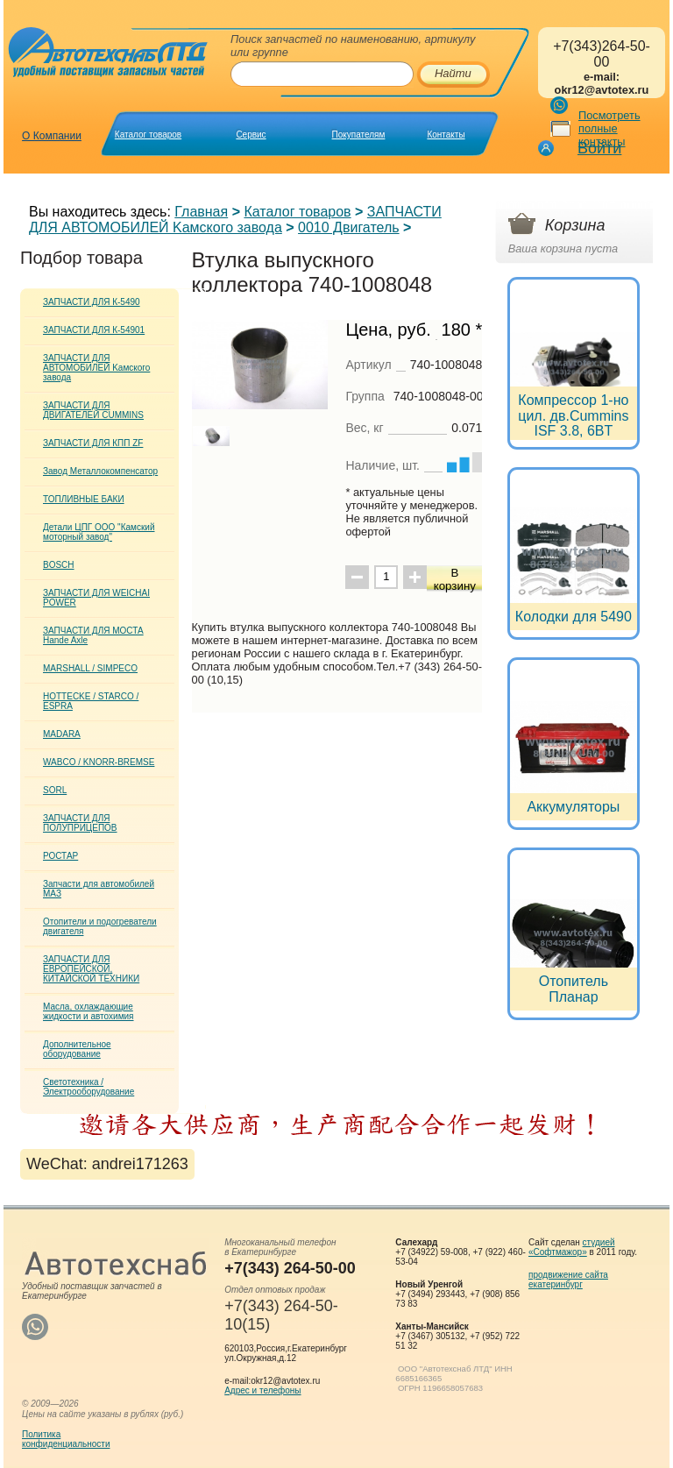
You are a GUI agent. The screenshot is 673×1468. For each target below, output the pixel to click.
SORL (55, 790)
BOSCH (58, 565)
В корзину (455, 579)
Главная (201, 211)
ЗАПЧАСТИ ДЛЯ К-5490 (91, 302)
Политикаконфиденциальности (66, 1439)
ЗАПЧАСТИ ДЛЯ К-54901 (94, 330)
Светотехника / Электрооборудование (88, 1086)
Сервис (251, 134)
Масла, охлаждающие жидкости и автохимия (88, 1011)
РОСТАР (60, 856)
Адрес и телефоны (262, 1390)
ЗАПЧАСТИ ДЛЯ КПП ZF (93, 443)
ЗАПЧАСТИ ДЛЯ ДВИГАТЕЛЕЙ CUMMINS (93, 410)
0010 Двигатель (349, 227)
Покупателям (359, 134)
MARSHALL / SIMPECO (90, 668)
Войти (599, 148)
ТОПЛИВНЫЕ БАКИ (83, 499)
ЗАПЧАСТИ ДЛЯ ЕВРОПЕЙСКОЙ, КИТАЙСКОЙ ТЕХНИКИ (91, 968)
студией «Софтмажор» (571, 1247)
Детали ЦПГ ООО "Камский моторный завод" (98, 532)
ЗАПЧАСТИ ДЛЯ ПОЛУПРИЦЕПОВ (80, 823)
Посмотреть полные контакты (609, 128)
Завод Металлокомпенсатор (100, 471)
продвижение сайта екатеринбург (568, 1279)
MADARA (62, 734)
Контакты (445, 134)
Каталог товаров (148, 134)
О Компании (51, 136)
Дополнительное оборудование (77, 1049)
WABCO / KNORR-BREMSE (98, 762)
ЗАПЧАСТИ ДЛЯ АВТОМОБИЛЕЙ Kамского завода (235, 219)
